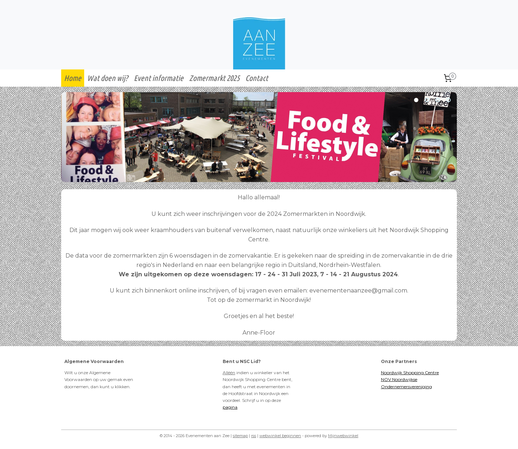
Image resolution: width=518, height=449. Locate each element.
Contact (256, 77)
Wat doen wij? (107, 77)
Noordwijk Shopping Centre (410, 372)
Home (72, 77)
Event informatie (158, 77)
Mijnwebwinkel (343, 435)
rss (253, 435)
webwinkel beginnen (280, 435)
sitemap (240, 435)
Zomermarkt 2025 (214, 77)
